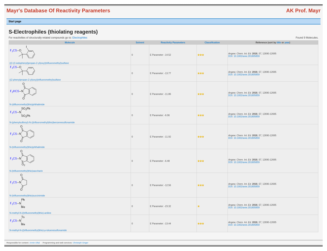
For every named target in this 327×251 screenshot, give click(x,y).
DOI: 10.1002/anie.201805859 (244, 56)
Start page (15, 21)
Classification (212, 42)
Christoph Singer (80, 242)
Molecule (70, 42)
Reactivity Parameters (173, 42)
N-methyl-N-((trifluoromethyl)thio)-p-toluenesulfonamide (38, 230)
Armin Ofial (34, 242)
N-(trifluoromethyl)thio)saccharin (26, 171)
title (279, 42)
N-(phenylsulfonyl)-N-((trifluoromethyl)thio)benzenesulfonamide (42, 122)
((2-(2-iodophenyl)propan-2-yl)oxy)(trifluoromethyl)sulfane (39, 63)
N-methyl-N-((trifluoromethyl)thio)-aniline (30, 213)
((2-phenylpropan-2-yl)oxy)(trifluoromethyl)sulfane (35, 79)
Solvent (140, 42)
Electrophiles (79, 37)
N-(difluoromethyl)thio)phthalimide (27, 104)
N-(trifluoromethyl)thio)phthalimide (27, 147)
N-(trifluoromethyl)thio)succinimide (27, 195)
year (287, 42)
